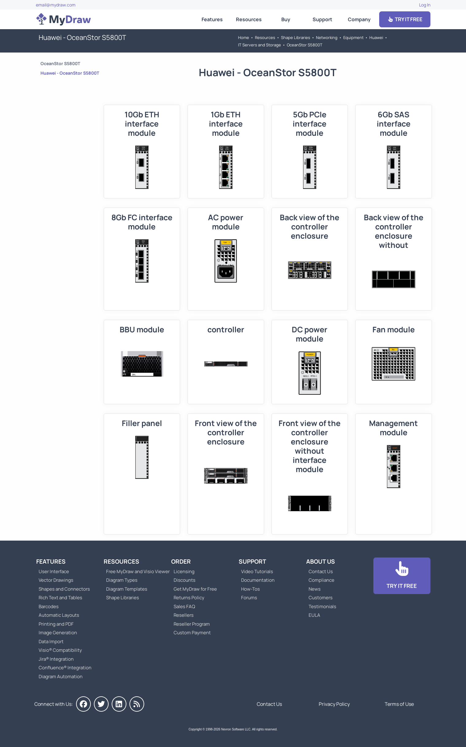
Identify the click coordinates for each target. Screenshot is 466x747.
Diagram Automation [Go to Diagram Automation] (61, 676)
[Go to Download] (401, 575)
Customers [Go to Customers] (321, 597)
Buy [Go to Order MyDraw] (285, 19)
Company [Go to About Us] (359, 19)
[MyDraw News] (136, 704)
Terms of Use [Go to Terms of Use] (399, 704)
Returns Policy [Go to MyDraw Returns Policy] (189, 597)
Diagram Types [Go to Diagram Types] (121, 580)
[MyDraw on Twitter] (101, 704)
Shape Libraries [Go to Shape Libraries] (295, 37)
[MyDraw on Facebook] (83, 704)
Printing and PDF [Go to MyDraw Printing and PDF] (56, 624)
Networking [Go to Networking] (326, 37)
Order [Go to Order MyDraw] (181, 561)
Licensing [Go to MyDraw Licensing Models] (184, 571)
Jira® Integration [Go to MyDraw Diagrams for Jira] (56, 659)
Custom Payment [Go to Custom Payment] (192, 632)
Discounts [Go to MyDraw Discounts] (184, 580)
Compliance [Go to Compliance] (321, 580)
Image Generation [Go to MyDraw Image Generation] (58, 632)
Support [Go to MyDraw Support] (322, 19)
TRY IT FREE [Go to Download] (404, 19)
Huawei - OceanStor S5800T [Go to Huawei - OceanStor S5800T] (69, 73)
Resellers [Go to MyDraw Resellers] (184, 615)
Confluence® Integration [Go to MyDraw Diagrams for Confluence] (65, 667)
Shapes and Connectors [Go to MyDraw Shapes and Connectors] (64, 589)
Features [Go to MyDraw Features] (212, 19)
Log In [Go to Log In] (424, 5)
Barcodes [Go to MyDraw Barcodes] (49, 606)
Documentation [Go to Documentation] (258, 580)
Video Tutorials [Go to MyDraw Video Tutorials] (257, 571)
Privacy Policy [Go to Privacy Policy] (334, 704)
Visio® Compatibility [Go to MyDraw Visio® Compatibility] (60, 650)
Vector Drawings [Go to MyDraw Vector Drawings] (56, 580)
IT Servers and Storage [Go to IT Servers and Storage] (259, 45)
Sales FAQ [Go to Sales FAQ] (184, 606)
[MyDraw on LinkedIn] (119, 704)
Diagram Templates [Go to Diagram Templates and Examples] (126, 589)
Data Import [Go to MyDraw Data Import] (51, 641)
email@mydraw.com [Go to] (55, 5)
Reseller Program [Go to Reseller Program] (192, 624)
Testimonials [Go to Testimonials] (322, 606)
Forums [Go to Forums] (249, 597)
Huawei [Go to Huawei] (376, 37)
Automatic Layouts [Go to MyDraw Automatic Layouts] (59, 615)
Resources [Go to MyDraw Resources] (249, 19)
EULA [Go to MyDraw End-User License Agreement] (314, 615)
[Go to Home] (63, 19)
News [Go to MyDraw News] (315, 589)
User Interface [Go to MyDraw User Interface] (54, 571)
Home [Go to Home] (243, 37)
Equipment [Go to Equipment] (353, 37)
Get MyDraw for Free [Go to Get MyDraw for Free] (195, 589)
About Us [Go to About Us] (320, 561)
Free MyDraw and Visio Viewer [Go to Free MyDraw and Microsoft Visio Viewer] (135, 571)
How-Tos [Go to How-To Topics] (250, 589)
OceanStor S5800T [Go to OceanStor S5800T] (304, 45)
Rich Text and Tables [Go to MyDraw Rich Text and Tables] (60, 597)
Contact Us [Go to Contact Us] (321, 571)
